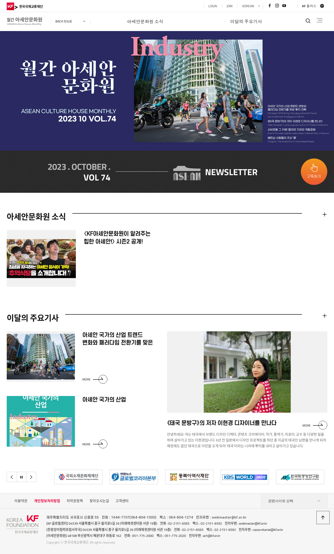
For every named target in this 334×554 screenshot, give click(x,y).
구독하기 (314, 176)
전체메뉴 (320, 20)
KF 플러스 (309, 6)
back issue (63, 21)
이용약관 (20, 500)
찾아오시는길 (99, 500)
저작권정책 (75, 500)
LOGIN (212, 6)
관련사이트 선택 (294, 501)
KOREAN (248, 6)
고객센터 (122, 500)
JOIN (229, 6)
